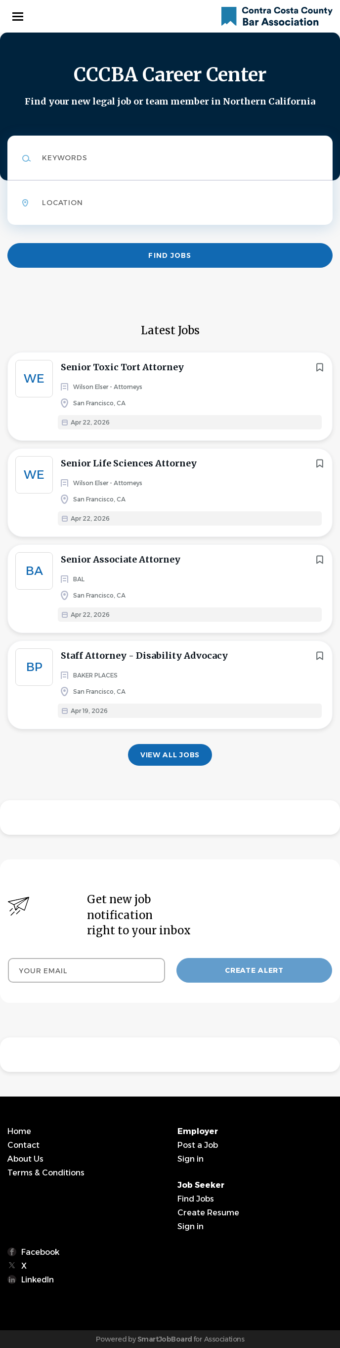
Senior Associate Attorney (120, 559)
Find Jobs (169, 255)
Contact (23, 1145)
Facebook (40, 1252)
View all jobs (170, 754)
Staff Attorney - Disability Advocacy (144, 655)
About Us (25, 1159)
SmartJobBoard (164, 1339)
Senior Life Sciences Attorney (129, 463)
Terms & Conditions (46, 1172)
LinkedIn (37, 1279)
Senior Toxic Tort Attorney (122, 367)
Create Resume (208, 1212)
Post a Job (197, 1145)
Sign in (190, 1159)
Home (19, 1131)
